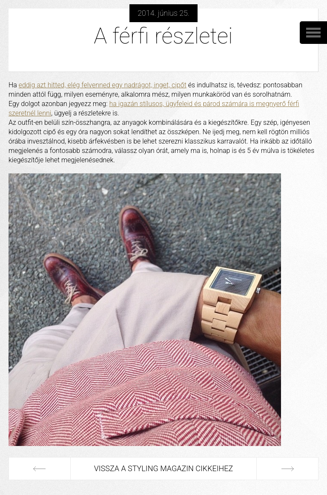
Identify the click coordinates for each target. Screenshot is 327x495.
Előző (40, 468)
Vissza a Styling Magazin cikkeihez (163, 468)
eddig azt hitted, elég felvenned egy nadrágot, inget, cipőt (102, 85)
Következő (287, 468)
